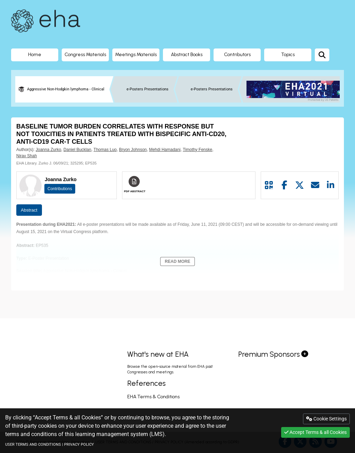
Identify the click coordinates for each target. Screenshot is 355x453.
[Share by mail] (315, 185)
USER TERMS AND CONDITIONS (33, 444)
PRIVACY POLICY (79, 444)
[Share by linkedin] (330, 185)
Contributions (59, 188)
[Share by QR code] (269, 185)
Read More (177, 261)
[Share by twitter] (300, 185)
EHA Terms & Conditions (153, 397)
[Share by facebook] (284, 185)
